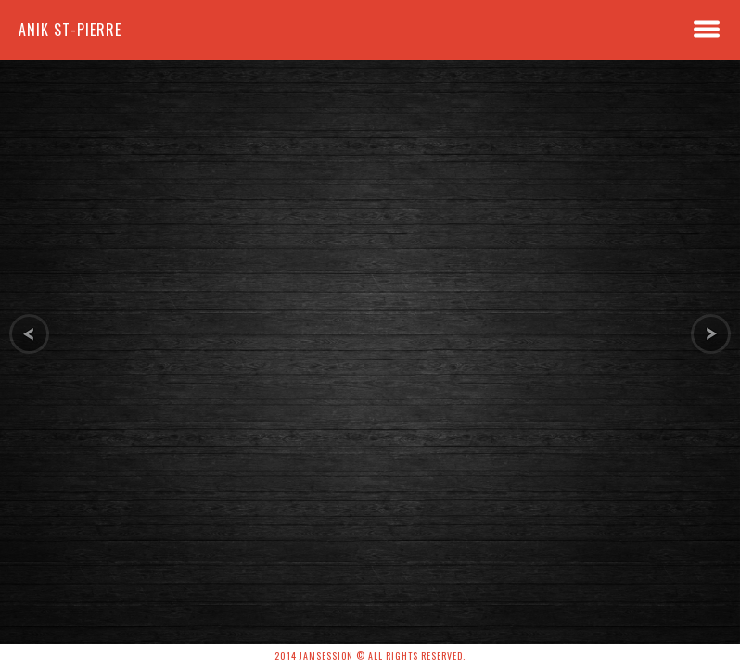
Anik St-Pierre (70, 30)
